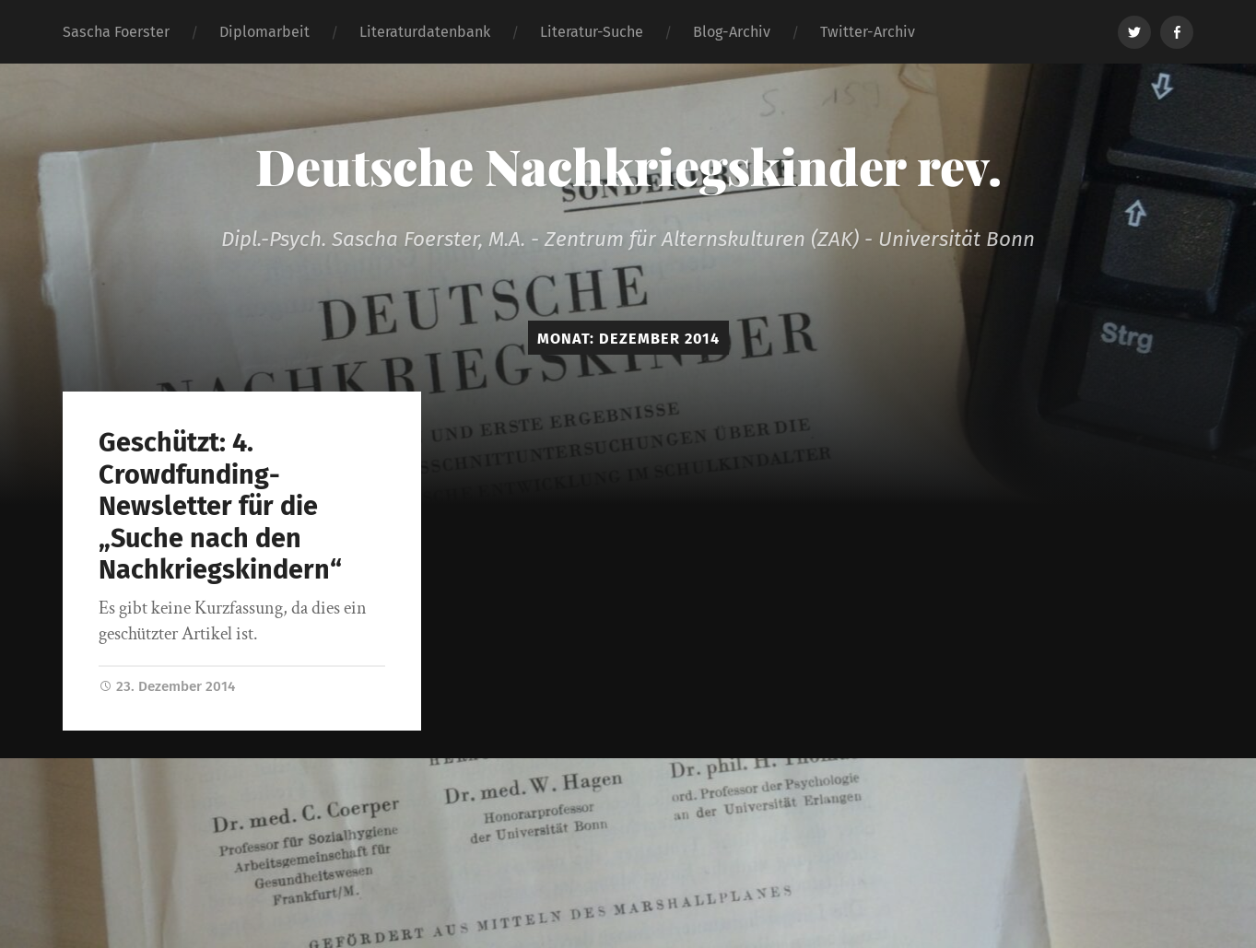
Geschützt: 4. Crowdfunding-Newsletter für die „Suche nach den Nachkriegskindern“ (220, 506)
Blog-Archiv (731, 32)
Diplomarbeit (264, 32)
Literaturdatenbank (424, 32)
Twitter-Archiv (867, 32)
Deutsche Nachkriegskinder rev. (628, 166)
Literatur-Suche (591, 32)
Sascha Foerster (116, 32)
